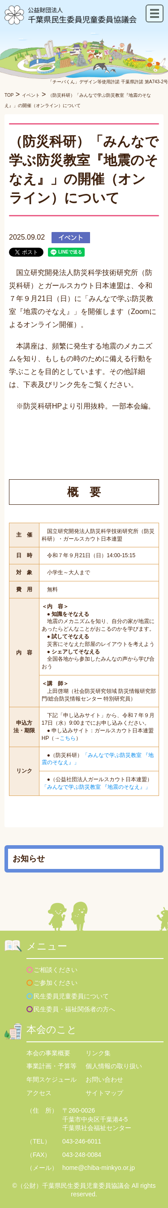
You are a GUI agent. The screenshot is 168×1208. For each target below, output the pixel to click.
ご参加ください (56, 982)
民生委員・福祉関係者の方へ (74, 1009)
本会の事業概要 (48, 1053)
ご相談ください (56, 969)
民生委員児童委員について (71, 996)
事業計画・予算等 (51, 1066)
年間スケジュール (51, 1079)
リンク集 (98, 1053)
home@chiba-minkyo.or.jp (98, 1167)
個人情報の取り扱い (114, 1066)
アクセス (39, 1092)
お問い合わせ (104, 1079)
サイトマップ (104, 1092)
